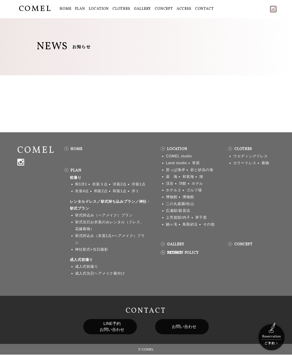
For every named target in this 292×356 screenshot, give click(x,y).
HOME (65, 8)
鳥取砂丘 (190, 224)
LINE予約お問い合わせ (107, 327)
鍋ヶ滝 (171, 224)
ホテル (197, 183)
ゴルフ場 (194, 190)
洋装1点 (138, 184)
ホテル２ (173, 190)
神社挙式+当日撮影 (91, 249)
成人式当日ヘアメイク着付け (100, 273)
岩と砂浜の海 (201, 170)
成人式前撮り (81, 260)
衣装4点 (82, 191)
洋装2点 (119, 184)
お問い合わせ (188, 327)
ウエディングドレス (250, 156)
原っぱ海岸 (175, 170)
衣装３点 (99, 184)
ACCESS (184, 8)
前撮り (75, 177)
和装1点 (119, 191)
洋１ (135, 191)
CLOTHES (121, 8)
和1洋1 (81, 184)
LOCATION (99, 8)
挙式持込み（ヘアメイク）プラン (104, 215)
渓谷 (170, 183)
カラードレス (244, 163)
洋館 (183, 183)
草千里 (201, 217)
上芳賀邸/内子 (178, 217)
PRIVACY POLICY (183, 252)
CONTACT (204, 8)
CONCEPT (164, 8)
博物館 (171, 197)
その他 (209, 224)
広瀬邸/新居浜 (178, 211)
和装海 (188, 177)
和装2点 (101, 191)
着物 (265, 163)
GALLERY (142, 8)
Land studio (176, 163)
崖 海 (171, 177)
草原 (196, 163)
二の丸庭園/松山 (180, 204)
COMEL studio (179, 156)
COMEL (35, 8)
